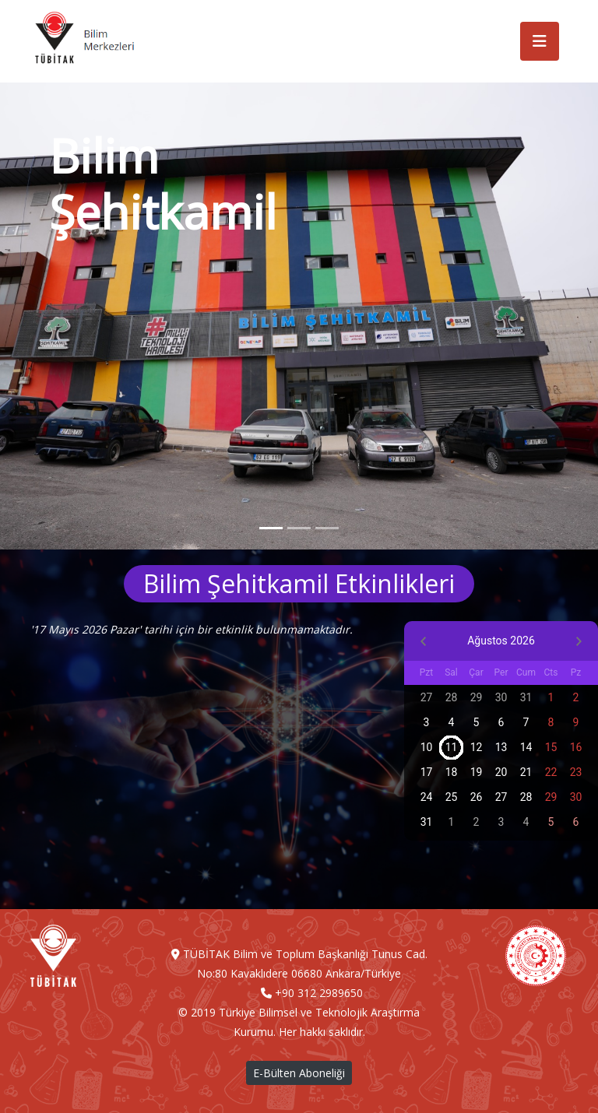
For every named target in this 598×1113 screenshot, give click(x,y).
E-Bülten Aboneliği (299, 1073)
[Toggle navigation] (539, 41)
